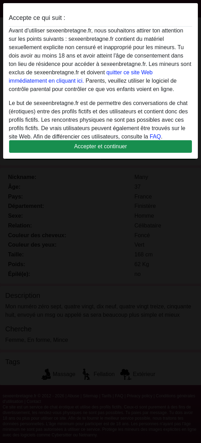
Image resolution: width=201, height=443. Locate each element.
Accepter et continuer (100, 146)
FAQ (155, 137)
